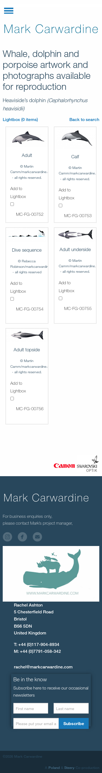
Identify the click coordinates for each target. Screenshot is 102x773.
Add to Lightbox (18, 196)
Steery (69, 767)
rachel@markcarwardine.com (43, 666)
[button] (8, 9)
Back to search (84, 119)
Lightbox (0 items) (20, 119)
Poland (54, 767)
